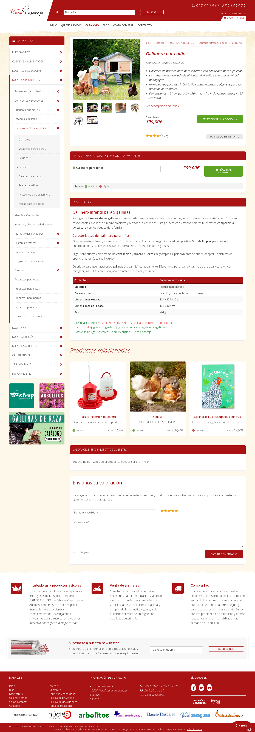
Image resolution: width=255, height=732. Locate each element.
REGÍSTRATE (239, 13)
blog (106, 25)
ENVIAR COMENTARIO (224, 554)
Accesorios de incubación (29, 91)
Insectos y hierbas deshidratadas (34, 224)
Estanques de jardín (26, 118)
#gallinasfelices (100, 332)
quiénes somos (71, 25)
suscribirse (226, 649)
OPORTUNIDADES (22, 355)
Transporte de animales (28, 316)
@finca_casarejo (86, 323)
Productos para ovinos (28, 279)
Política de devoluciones (63, 702)
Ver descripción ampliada (162, 106)
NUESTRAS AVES (21, 52)
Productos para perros (28, 298)
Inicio (53, 25)
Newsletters (16, 694)
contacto (145, 25)
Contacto (14, 705)
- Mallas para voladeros (30, 203)
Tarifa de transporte (61, 705)
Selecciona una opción (220, 119)
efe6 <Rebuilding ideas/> (86, 726)
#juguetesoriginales (101, 327)
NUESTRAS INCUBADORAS (26, 70)
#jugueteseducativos (128, 327)
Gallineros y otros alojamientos (213, 42)
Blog (11, 689)
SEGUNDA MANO (22, 364)
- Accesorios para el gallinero (33, 194)
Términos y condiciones (63, 694)
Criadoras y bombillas (27, 109)
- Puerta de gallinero (28, 185)
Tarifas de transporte (224, 136)
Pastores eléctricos (25, 243)
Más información (194, 729)
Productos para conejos (28, 307)
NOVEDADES (19, 327)
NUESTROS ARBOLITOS (25, 346)
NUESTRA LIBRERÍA (22, 336)
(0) (233, 18)
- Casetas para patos (29, 176)
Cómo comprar (18, 702)
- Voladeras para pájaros (31, 148)
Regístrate (55, 689)
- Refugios (22, 158)
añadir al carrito (223, 171)
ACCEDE (225, 13)
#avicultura (83, 332)
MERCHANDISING (22, 373)
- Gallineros (23, 139)
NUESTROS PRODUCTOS (181, 42)
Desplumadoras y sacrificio (30, 261)
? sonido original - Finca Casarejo (131, 332)
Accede (54, 686)
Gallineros (237, 42)
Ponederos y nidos (25, 252)
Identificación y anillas (27, 215)
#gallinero (147, 327)
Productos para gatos (27, 288)
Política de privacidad (62, 697)
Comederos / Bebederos (29, 100)
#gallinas (159, 327)
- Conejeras (23, 167)
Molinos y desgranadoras (29, 233)
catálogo (92, 25)
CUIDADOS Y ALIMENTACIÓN (28, 61)
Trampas (20, 270)
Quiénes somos (18, 697)
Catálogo (160, 42)
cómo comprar (123, 25)
